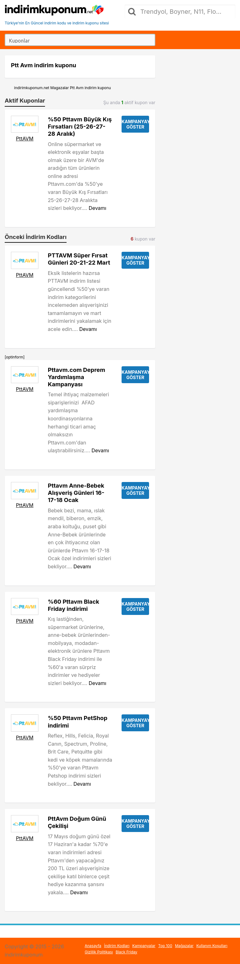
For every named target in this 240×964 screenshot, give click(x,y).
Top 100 (165, 945)
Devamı (97, 208)
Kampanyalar (143, 945)
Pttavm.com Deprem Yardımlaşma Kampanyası (76, 377)
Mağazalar (184, 945)
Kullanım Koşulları (212, 945)
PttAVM (24, 138)
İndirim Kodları (116, 945)
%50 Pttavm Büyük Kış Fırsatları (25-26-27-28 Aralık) (80, 126)
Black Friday (126, 952)
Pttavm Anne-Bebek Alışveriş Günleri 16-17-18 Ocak (76, 492)
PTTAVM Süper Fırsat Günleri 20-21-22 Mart (79, 259)
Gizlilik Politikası (99, 952)
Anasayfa (93, 945)
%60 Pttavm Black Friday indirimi (73, 605)
